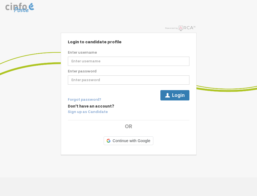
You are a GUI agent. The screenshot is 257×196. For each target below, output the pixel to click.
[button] (128, 141)
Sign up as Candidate (88, 111)
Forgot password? (84, 99)
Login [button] (175, 95)
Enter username (82, 52)
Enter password (82, 71)
